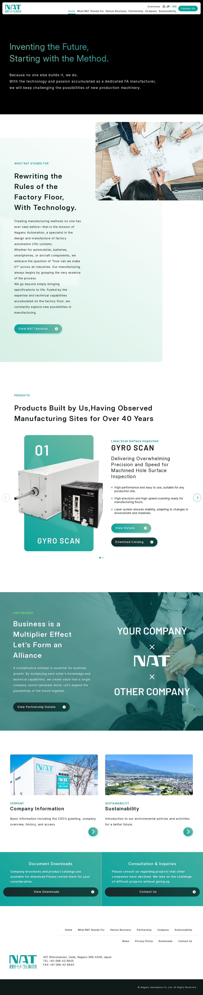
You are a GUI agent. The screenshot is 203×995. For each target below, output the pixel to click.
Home (71, 11)
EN (175, 6)
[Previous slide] (6, 498)
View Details (125, 528)
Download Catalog (129, 542)
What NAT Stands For (90, 11)
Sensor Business (116, 11)
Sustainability (167, 11)
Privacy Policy (144, 941)
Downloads (154, 6)
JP (168, 6)
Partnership (136, 11)
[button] (100, 557)
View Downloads (46, 891)
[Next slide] (197, 498)
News (125, 941)
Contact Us (188, 8)
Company (151, 11)
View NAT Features (33, 328)
